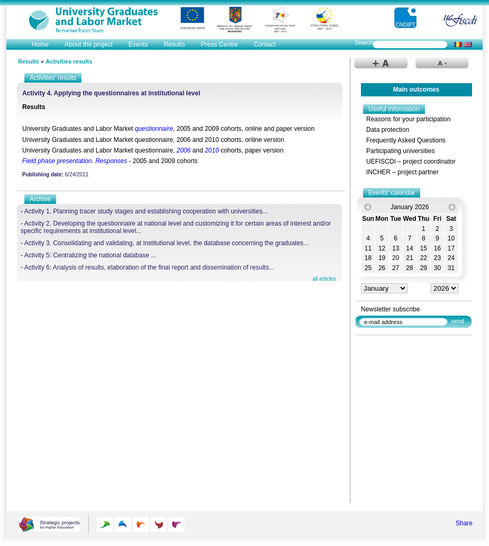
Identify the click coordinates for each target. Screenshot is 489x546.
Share (464, 523)
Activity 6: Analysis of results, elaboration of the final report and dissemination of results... (149, 267)
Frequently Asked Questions (406, 140)
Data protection (387, 129)
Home (40, 44)
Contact (264, 44)
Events (138, 44)
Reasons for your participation (408, 119)
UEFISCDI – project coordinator (411, 161)
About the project (89, 44)
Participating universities (400, 151)
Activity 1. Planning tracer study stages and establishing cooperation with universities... (146, 211)
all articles (324, 279)
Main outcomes (416, 89)
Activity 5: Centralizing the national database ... (90, 255)
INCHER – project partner (402, 172)
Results (174, 44)
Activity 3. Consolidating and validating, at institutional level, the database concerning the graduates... (166, 243)
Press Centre (219, 44)
